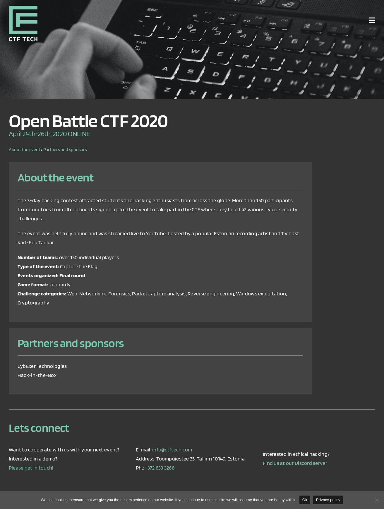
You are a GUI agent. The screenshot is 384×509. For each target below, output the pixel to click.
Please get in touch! (31, 468)
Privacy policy (328, 500)
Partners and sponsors (65, 149)
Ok (304, 500)
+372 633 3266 (159, 468)
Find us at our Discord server (295, 463)
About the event (24, 149)
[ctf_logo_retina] (23, 8)
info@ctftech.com (172, 449)
